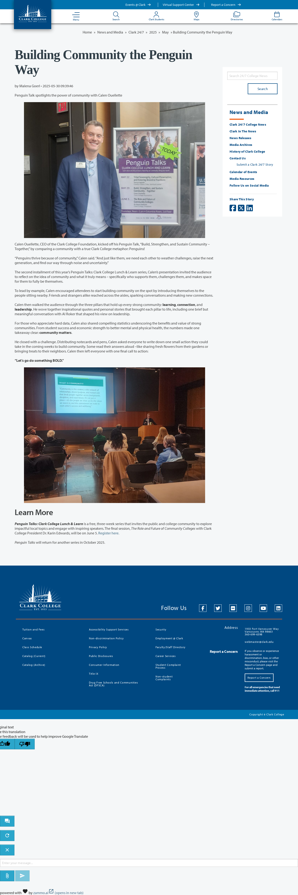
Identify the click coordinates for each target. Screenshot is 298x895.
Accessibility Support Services (109, 629)
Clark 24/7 (136, 32)
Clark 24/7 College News (248, 124)
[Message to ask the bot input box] (149, 863)
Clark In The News (243, 131)
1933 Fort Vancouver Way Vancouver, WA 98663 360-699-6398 (262, 631)
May (165, 32)
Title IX (93, 673)
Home (87, 32)
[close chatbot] (7, 850)
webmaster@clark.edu (259, 642)
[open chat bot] (7, 821)
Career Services (166, 656)
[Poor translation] (25, 744)
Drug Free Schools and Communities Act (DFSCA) (113, 684)
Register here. (108, 533)
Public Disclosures (101, 656)
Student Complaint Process (168, 666)
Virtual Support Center (181, 5)
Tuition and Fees (33, 629)
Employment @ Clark (169, 638)
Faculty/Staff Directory (171, 647)
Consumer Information (104, 665)
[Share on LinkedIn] (249, 208)
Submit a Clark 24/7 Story (255, 164)
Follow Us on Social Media (249, 185)
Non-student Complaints (164, 678)
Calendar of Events (243, 172)
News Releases (240, 138)
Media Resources (242, 179)
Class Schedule (32, 647)
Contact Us (238, 158)
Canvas (27, 638)
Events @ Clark (138, 5)
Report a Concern (226, 5)
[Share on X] (241, 208)
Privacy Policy (98, 647)
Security (161, 629)
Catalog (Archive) (33, 665)
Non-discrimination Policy (106, 638)
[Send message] (22, 875)
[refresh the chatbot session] (7, 835)
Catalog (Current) (33, 656)
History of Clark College (247, 151)
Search (262, 89)
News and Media (110, 32)
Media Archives (241, 145)
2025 (153, 32)
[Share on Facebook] (233, 208)
